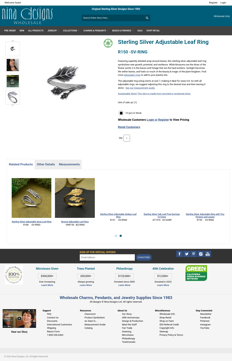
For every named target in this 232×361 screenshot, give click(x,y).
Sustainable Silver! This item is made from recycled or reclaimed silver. (154, 93)
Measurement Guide (95, 324)
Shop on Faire (166, 321)
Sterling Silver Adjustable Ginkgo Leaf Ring (118, 215)
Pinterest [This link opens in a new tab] (205, 321)
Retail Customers (129, 127)
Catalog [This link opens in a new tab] (89, 328)
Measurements (69, 164)
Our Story (127, 314)
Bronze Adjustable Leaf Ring (75, 222)
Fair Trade (127, 328)
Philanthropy (128, 338)
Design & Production (132, 321)
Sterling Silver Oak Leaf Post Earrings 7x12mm (162, 215)
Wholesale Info (167, 314)
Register (213, 2)
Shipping (51, 328)
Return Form (53, 331)
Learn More (47, 285)
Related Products (21, 164)
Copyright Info (166, 328)
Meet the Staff (129, 324)
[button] (116, 236)
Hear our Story (19, 331)
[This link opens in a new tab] (196, 267)
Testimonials (128, 342)
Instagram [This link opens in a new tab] (205, 324)
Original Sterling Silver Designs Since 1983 (116, 9)
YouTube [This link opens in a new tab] (204, 328)
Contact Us (53, 317)
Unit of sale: (124, 102)
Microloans (128, 335)
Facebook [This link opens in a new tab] (205, 317)
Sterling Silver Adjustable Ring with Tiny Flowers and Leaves (205, 215)
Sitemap (163, 331)
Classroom (90, 314)
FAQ (49, 314)
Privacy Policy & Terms (171, 335)
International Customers (59, 324)
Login (223, 2)
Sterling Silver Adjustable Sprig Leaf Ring (31, 222)
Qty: (121, 138)
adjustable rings (132, 75)
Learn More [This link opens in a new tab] (86, 285)
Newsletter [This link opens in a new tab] (206, 314)
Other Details (46, 164)
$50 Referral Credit (169, 324)
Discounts (52, 321)
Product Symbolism (95, 317)
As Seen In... (91, 321)
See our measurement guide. (140, 88)
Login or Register (158, 119)
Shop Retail (165, 317)
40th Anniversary (130, 317)
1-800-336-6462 (55, 335)
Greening (126, 331)
